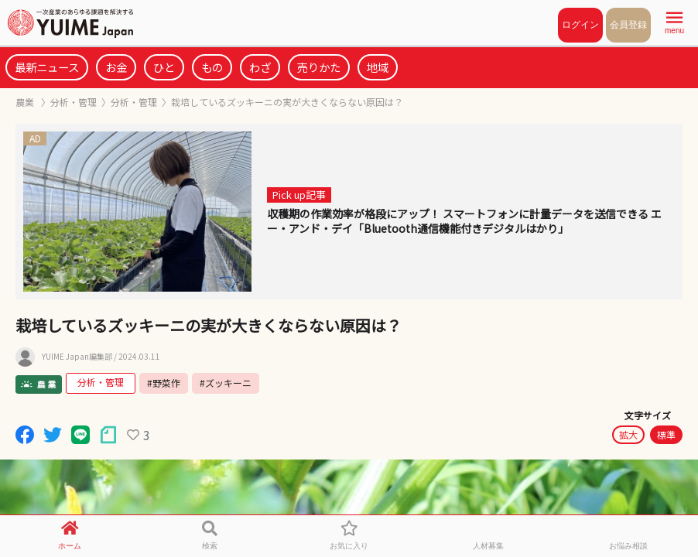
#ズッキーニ (225, 382)
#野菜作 (163, 382)
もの (212, 67)
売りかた (318, 67)
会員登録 (628, 24)
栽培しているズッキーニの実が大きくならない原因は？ (287, 101)
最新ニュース (47, 67)
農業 (25, 101)
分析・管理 (73, 101)
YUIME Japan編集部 (77, 357)
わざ (260, 67)
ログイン (580, 24)
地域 (377, 67)
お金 (116, 67)
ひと (164, 67)
